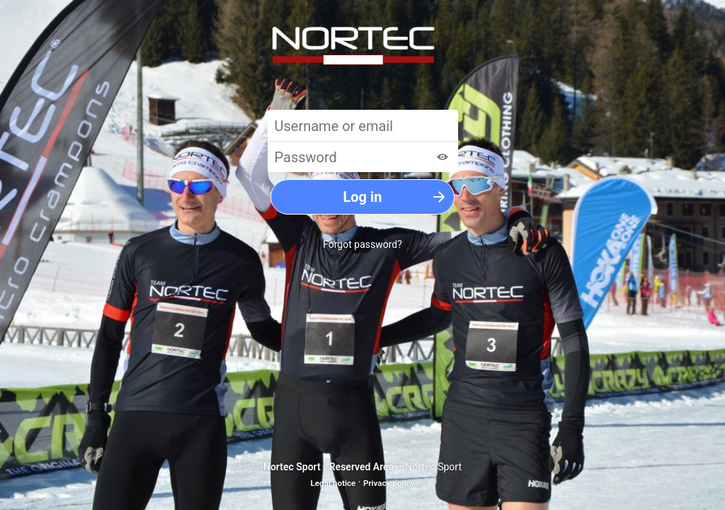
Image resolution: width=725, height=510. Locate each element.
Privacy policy (389, 483)
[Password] (363, 156)
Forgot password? (362, 244)
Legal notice (333, 483)
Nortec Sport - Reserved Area (328, 466)
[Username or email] (363, 125)
